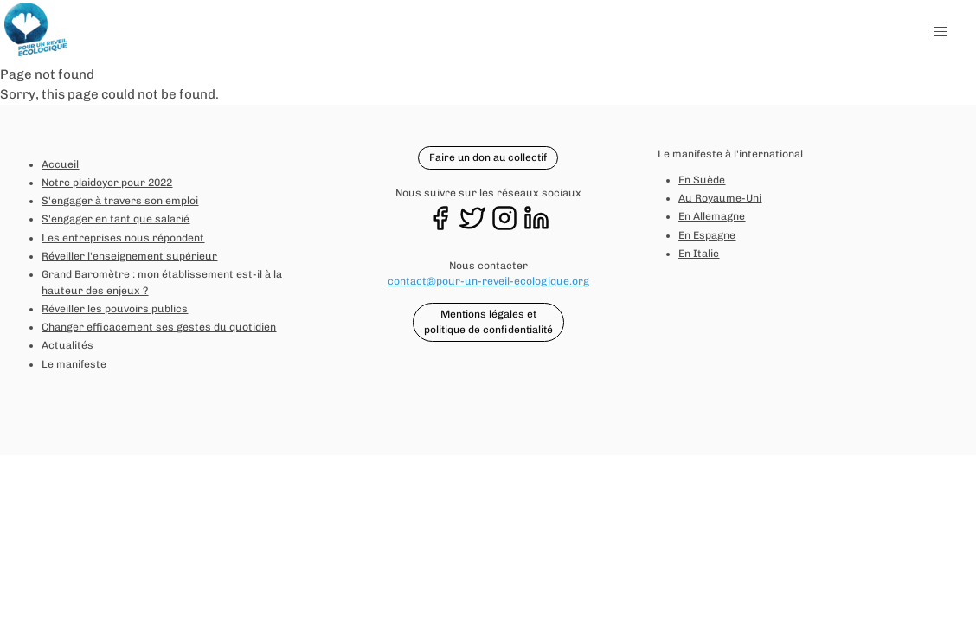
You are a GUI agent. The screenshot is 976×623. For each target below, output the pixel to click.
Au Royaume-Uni (719, 198)
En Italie (698, 253)
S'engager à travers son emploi (120, 201)
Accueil (60, 164)
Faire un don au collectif (488, 157)
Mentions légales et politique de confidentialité (488, 322)
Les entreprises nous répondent (123, 238)
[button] (940, 32)
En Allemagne (711, 216)
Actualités (67, 345)
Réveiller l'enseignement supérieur (129, 256)
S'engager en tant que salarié (115, 219)
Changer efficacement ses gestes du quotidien (159, 327)
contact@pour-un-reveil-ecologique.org (488, 281)
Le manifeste (74, 364)
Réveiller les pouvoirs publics (115, 309)
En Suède (701, 180)
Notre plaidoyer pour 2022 (107, 183)
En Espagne (706, 235)
